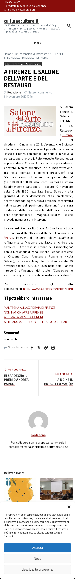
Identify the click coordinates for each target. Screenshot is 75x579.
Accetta (37, 548)
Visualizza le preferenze (38, 569)
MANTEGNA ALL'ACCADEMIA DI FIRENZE (29, 307)
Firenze (67, 135)
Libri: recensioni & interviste (30, 53)
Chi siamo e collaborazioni (19, 9)
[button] (69, 507)
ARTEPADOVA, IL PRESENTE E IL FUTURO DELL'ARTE (37, 321)
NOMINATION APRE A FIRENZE (23, 312)
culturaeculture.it (21, 21)
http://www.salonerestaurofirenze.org (47, 288)
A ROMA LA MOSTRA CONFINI (23, 317)
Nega (37, 558)
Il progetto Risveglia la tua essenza (25, 5)
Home (7, 53)
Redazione (14, 92)
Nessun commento (40, 92)
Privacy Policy (12, 1)
